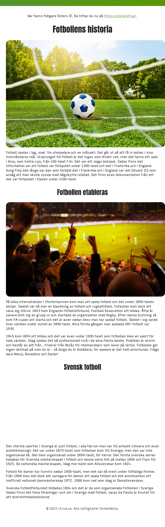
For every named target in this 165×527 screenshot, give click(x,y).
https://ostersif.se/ (120, 16)
